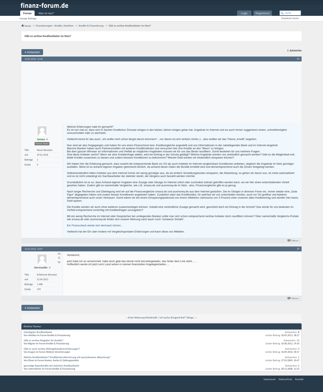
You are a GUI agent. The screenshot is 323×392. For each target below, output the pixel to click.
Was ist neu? (46, 13)
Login (244, 13)
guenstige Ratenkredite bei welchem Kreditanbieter (52, 365)
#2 (298, 248)
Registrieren (262, 13)
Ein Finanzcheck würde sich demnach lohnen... (95, 225)
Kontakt (299, 379)
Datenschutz (285, 379)
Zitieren (293, 240)
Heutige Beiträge (28, 18)
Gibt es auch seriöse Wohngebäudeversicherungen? (52, 348)
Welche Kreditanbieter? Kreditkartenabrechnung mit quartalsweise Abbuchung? (67, 357)
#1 (298, 58)
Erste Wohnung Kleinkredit (142, 317)
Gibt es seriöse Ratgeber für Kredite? (43, 340)
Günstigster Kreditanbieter (38, 332)
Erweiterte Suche (290, 18)
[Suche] (290, 12)
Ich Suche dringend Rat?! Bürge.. (177, 317)
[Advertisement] (161, 92)
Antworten (32, 52)
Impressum (270, 379)
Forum (27, 13)
